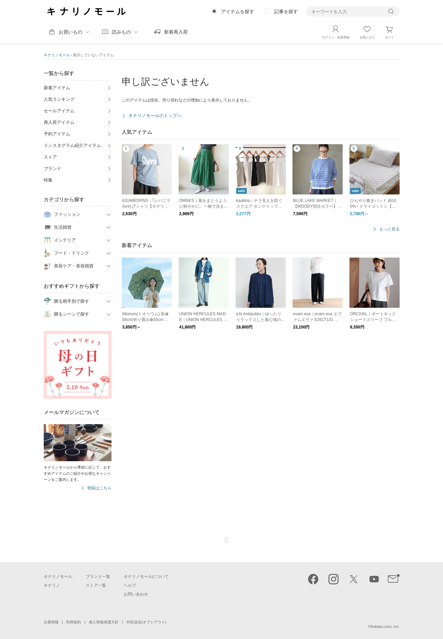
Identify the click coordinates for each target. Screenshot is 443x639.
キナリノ (52, 585)
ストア (50, 156)
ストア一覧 (96, 585)
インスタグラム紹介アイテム (72, 145)
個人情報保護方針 (104, 622)
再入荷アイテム (59, 122)
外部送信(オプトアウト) (146, 622)
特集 (48, 180)
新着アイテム (57, 87)
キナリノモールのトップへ (154, 115)
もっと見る (389, 229)
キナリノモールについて (146, 576)
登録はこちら (99, 488)
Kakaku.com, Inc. (385, 626)
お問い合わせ (136, 594)
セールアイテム (59, 110)
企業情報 (51, 622)
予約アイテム (57, 133)
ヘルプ (130, 585)
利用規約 (73, 622)
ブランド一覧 (98, 576)
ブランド (52, 168)
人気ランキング (59, 99)
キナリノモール (57, 55)
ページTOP (227, 540)
